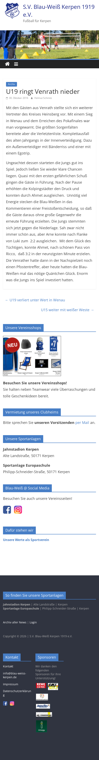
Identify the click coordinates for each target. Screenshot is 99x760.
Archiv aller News (14, 622)
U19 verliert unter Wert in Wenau (35, 300)
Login (33, 622)
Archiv (11, 84)
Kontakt (8, 666)
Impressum (10, 684)
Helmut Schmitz (43, 98)
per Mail (82, 422)
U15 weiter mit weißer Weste (67, 309)
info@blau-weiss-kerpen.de (14, 675)
